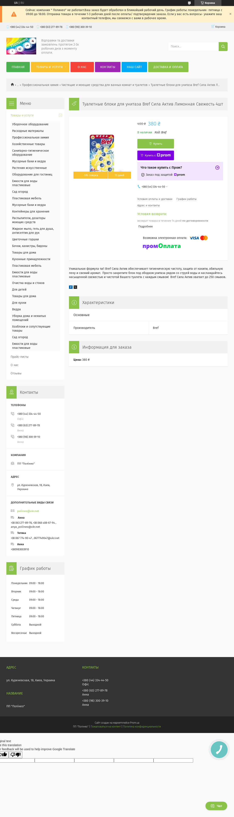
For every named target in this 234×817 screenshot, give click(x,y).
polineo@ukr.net (28, 511)
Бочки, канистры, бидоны (29, 246)
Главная (18, 67)
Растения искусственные (29, 168)
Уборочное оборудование (30, 124)
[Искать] (223, 46)
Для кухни (19, 303)
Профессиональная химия (40, 85)
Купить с (158, 155)
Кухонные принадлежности (31, 259)
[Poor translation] (15, 754)
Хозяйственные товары (28, 144)
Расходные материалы (28, 131)
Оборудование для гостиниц (32, 174)
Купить (157, 143)
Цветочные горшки (25, 239)
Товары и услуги (49, 67)
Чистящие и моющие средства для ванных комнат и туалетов (105, 85)
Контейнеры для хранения (30, 211)
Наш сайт (134, 67)
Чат (216, 806)
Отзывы (16, 373)
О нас (82, 67)
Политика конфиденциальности (142, 726)
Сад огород (20, 192)
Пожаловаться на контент (106, 726)
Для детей (19, 289)
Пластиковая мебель (26, 198)
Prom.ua (134, 722)
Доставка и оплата (168, 67)
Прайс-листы (20, 357)
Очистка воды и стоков (28, 283)
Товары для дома (24, 252)
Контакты (107, 67)
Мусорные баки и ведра (29, 161)
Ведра (16, 309)
